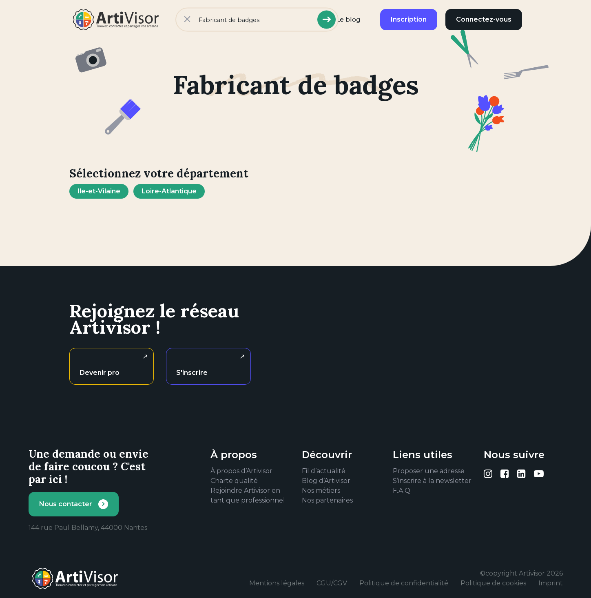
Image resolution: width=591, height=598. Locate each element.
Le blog (348, 19)
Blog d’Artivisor (326, 481)
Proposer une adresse (429, 471)
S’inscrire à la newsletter (432, 481)
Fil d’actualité (323, 471)
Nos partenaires (327, 500)
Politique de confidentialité (403, 583)
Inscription (409, 19)
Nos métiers (321, 490)
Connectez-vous (483, 19)
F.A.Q (401, 490)
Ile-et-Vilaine (98, 191)
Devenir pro (100, 373)
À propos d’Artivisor (241, 471)
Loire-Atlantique (169, 191)
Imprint (550, 583)
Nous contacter (65, 504)
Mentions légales (276, 583)
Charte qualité (234, 481)
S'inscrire (192, 373)
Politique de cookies (493, 583)
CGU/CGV (332, 583)
